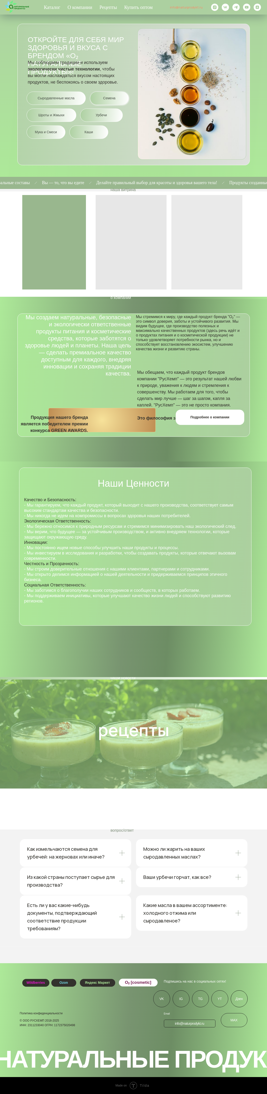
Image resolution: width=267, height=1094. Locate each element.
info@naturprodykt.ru (186, 7)
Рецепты (108, 7)
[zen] (257, 7)
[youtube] (246, 7)
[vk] (225, 7)
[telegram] (236, 7)
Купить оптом (138, 7)
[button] (210, 417)
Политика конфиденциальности (41, 1013)
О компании (80, 7)
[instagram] (214, 7)
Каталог (52, 7)
